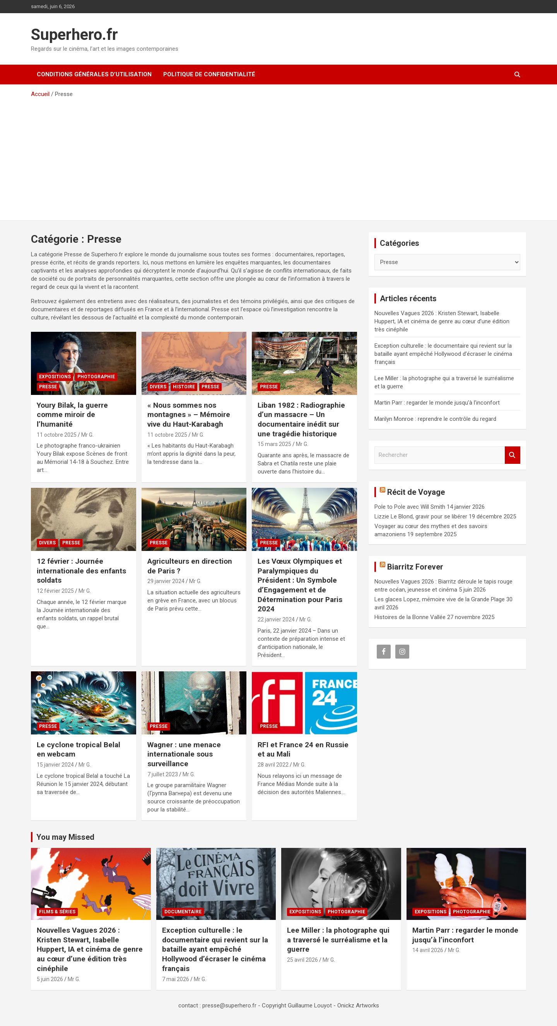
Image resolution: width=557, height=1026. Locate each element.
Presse (48, 386)
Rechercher (512, 455)
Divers (158, 386)
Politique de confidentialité (209, 74)
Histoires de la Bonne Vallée (410, 617)
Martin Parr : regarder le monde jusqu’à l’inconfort (437, 402)
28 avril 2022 (273, 765)
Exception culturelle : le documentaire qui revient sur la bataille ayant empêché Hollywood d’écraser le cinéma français (443, 353)
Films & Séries (57, 911)
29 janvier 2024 (166, 581)
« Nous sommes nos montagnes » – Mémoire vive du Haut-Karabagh (188, 415)
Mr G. (87, 435)
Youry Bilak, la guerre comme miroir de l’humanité (72, 415)
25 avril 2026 (302, 960)
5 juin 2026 (50, 979)
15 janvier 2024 (55, 765)
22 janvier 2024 (276, 619)
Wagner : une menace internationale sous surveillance (184, 754)
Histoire (184, 386)
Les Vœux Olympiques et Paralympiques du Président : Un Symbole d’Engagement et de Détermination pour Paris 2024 (300, 585)
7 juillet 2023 (162, 774)
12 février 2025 (55, 591)
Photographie (96, 376)
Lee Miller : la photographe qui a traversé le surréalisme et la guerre (338, 940)
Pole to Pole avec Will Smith (409, 506)
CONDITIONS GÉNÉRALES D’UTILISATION (94, 74)
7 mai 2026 (175, 979)
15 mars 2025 (274, 444)
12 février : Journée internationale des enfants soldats (81, 571)
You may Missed (65, 837)
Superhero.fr (74, 35)
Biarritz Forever (415, 566)
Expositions (55, 376)
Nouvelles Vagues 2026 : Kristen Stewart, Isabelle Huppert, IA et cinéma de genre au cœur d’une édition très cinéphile (441, 321)
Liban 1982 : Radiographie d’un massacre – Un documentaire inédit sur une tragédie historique (301, 419)
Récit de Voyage (416, 492)
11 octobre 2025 (57, 435)
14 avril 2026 (427, 950)
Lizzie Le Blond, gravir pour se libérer (420, 516)
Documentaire (183, 911)
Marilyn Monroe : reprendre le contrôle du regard (435, 418)
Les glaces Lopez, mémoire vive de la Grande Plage (439, 599)
